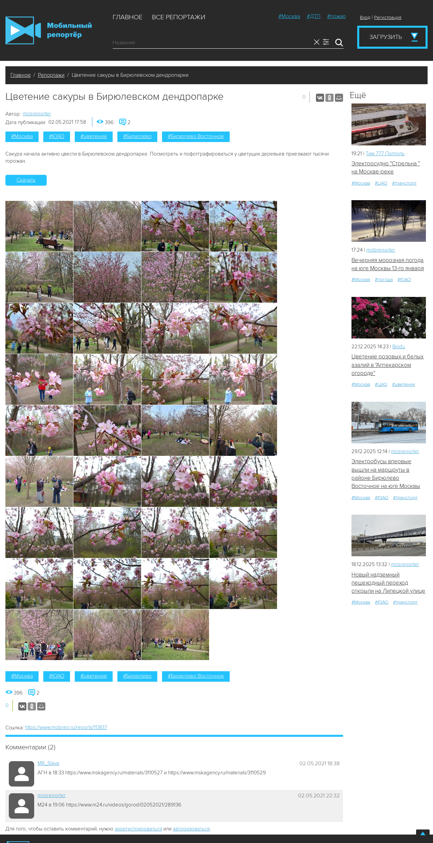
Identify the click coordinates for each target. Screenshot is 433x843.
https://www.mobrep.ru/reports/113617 (66, 727)
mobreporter (380, 250)
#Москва (289, 16)
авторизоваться (191, 829)
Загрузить (385, 37)
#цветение (94, 136)
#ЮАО (56, 136)
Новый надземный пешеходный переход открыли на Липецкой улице (388, 583)
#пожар (336, 16)
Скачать (26, 180)
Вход (365, 17)
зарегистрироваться (138, 829)
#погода (384, 279)
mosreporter (37, 114)
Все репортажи (178, 17)
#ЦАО (381, 183)
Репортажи (51, 75)
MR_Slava (48, 763)
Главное (127, 17)
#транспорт (404, 183)
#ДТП (313, 16)
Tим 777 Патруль (385, 153)
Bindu (398, 347)
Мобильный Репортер (48, 30)
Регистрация (388, 17)
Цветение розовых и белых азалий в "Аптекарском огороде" (387, 365)
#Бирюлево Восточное (196, 136)
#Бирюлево (137, 136)
